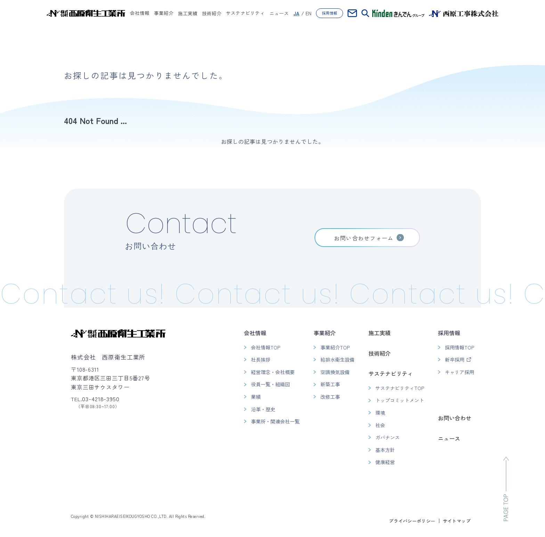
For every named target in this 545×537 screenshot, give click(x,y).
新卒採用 (454, 359)
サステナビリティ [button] (245, 13)
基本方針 (385, 449)
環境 (380, 412)
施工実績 (187, 13)
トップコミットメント (399, 400)
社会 (380, 425)
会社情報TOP (265, 347)
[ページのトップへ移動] (506, 489)
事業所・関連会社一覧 (275, 421)
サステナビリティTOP (399, 388)
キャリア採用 (459, 372)
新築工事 (330, 384)
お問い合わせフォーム (363, 238)
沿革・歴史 (263, 409)
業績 (256, 396)
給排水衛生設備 (337, 359)
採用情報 (329, 13)
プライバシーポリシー (412, 521)
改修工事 (330, 396)
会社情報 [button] (139, 13)
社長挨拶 (260, 359)
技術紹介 (211, 13)
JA (296, 13)
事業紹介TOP (335, 347)
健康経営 (385, 461)
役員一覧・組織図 (270, 384)
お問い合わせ (454, 418)
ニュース (279, 13)
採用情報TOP (459, 347)
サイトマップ (457, 521)
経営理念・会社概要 (273, 372)
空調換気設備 (335, 372)
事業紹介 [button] (163, 13)
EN (308, 13)
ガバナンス (387, 437)
